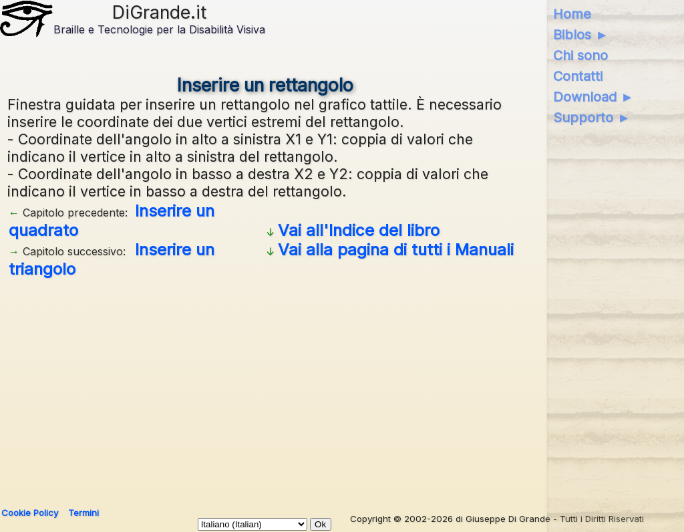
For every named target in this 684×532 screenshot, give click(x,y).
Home (572, 14)
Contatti (578, 76)
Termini (83, 512)
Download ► (593, 97)
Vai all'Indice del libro (359, 230)
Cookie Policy (29, 512)
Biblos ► (581, 35)
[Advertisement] (339, 387)
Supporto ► (592, 118)
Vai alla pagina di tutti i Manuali (396, 249)
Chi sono (580, 55)
